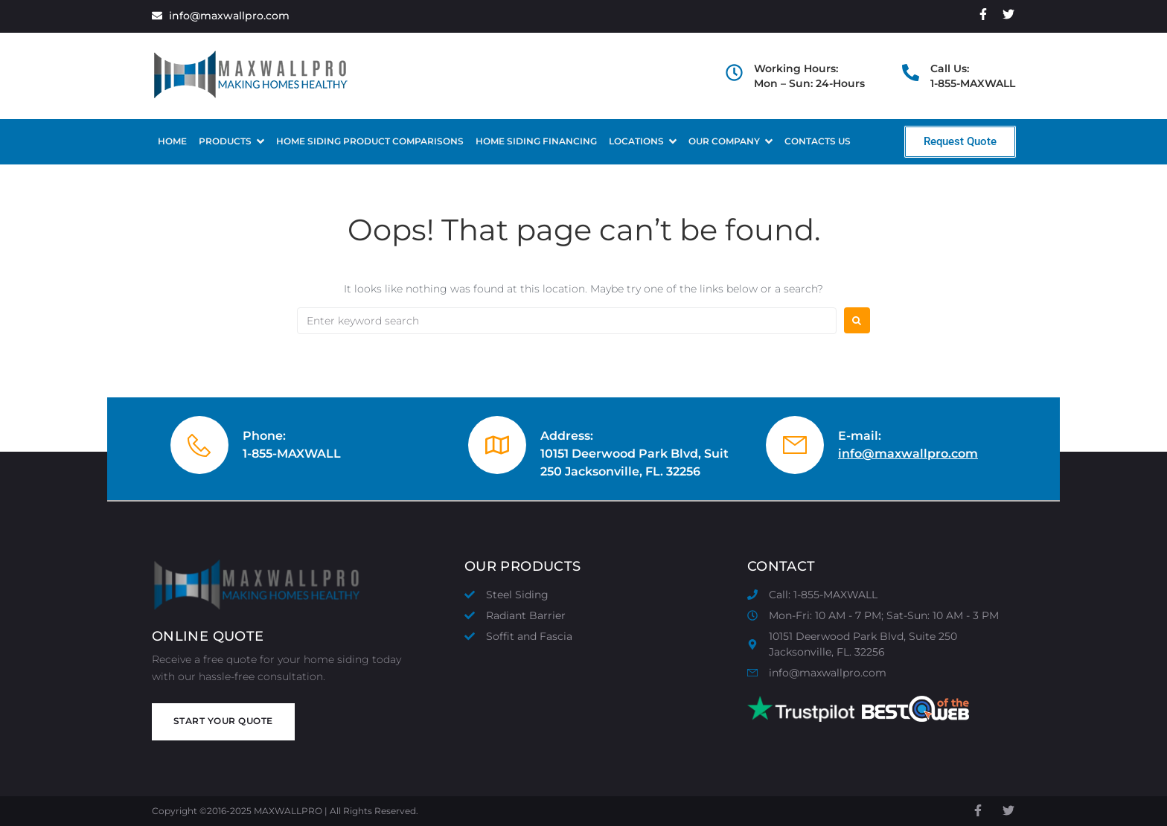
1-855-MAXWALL (292, 453)
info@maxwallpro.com (908, 453)
